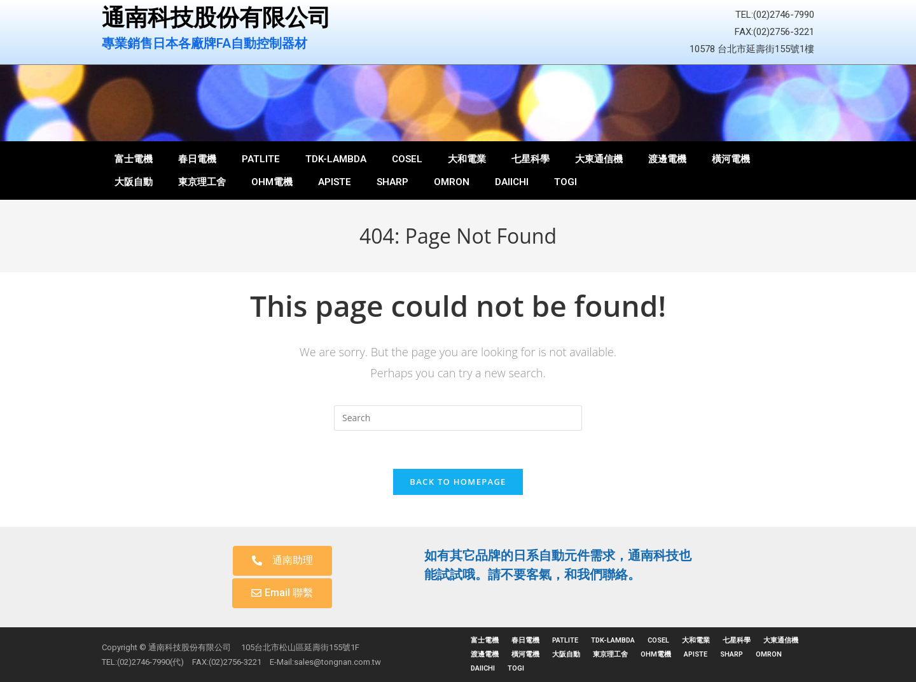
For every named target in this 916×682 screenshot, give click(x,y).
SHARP (392, 182)
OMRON (451, 182)
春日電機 (197, 159)
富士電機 (133, 159)
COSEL (407, 159)
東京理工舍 (202, 182)
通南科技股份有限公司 (216, 17)
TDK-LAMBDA (335, 159)
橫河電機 (731, 159)
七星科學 (530, 159)
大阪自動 (133, 182)
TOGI (565, 182)
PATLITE (261, 159)
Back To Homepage (458, 481)
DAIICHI (512, 182)
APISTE (334, 182)
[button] (282, 561)
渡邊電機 (667, 159)
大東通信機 (599, 159)
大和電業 (467, 159)
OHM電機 (272, 182)
